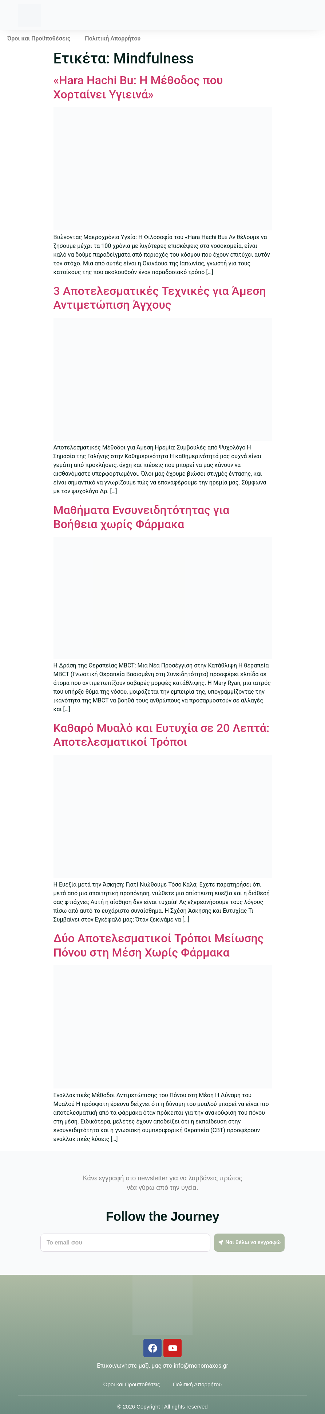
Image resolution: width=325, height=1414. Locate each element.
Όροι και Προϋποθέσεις (38, 38)
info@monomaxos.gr (201, 1365)
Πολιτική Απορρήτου (112, 38)
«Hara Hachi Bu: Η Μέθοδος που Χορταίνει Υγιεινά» (138, 87)
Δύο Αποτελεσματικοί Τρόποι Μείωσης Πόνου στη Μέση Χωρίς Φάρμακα (158, 945)
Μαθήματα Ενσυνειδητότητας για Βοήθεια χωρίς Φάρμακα (141, 517)
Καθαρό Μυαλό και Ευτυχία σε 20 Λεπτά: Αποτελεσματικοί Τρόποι (161, 735)
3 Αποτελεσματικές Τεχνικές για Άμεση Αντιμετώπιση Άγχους (159, 298)
